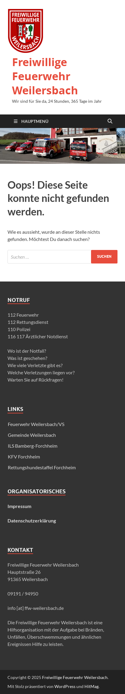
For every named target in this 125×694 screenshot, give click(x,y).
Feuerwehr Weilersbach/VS (36, 424)
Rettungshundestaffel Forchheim (42, 467)
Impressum (19, 506)
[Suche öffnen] (109, 121)
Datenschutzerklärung (32, 520)
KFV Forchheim (24, 456)
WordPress (64, 686)
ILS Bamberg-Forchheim (32, 446)
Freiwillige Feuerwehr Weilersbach (45, 76)
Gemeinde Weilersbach (32, 435)
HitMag (91, 686)
